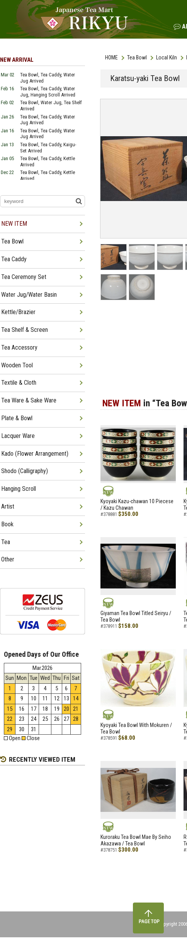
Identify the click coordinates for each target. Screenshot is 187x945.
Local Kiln (166, 57)
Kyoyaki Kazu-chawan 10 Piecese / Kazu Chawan (136, 504)
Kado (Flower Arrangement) (34, 453)
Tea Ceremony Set (23, 277)
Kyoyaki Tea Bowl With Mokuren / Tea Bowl (136, 728)
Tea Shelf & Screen (24, 329)
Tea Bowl (137, 57)
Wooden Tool (17, 365)
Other (7, 559)
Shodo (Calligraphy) (24, 471)
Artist (7, 506)
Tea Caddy (14, 259)
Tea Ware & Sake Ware (28, 400)
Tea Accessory (19, 347)
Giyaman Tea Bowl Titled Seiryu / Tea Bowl (135, 616)
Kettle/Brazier (18, 312)
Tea (5, 542)
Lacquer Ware (18, 436)
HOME (111, 57)
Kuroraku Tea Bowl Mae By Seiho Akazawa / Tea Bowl (135, 840)
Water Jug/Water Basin (29, 294)
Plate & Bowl (16, 418)
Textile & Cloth (18, 382)
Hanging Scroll (18, 488)
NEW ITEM (14, 223)
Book (7, 524)
